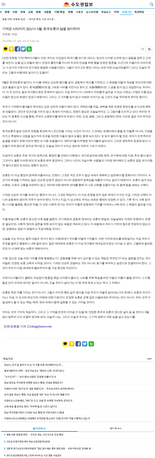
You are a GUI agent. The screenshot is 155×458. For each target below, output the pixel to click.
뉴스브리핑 (92, 12)
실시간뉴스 (39, 428)
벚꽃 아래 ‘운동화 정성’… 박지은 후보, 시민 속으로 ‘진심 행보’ (34, 434)
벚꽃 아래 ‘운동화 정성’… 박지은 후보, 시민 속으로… (29, 19)
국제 (22, 12)
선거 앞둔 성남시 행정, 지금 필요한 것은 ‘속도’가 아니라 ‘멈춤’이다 (36, 394)
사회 (14, 12)
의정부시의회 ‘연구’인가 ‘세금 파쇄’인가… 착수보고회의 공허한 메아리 (39, 388)
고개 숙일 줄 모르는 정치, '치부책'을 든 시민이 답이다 (30, 406)
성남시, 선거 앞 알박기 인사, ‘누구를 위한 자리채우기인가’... (33, 365)
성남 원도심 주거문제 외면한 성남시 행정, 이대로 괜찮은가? (33, 382)
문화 (38, 12)
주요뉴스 (106, 12)
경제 (7, 12)
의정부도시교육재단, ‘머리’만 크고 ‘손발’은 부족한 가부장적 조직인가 (38, 400)
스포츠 (79, 12)
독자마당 (139, 12)
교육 (30, 12)
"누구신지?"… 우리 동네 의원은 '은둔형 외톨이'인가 (30, 376)
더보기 (149, 358)
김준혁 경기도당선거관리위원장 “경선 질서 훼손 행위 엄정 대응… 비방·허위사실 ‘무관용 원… (48, 448)
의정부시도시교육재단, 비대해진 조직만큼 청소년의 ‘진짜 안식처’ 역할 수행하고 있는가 (47, 418)
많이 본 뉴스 (116, 428)
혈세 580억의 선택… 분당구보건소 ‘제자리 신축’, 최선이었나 (34, 370)
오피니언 (127, 12)
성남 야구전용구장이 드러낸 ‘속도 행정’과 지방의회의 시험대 (34, 412)
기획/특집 (59, 12)
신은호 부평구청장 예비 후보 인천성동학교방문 (27, 441)
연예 (70, 12)
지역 (116, 12)
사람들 (47, 12)
